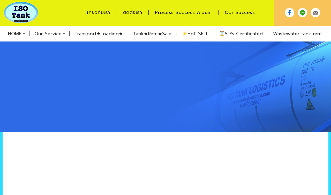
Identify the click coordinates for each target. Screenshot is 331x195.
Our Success (240, 12)
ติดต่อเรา (132, 12)
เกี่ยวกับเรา (98, 12)
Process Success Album (183, 12)
